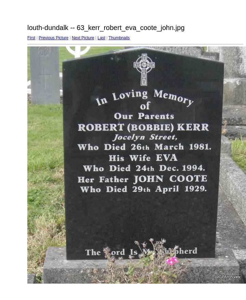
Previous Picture (53, 37)
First (31, 37)
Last (101, 37)
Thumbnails (119, 37)
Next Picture (83, 37)
